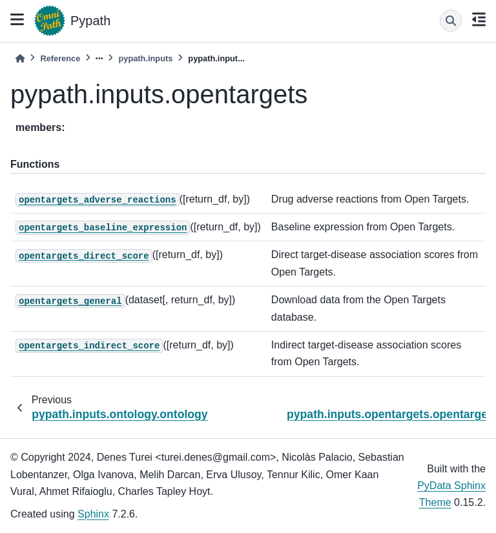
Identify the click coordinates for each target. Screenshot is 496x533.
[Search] (451, 21)
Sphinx (93, 513)
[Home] (20, 58)
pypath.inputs (145, 58)
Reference (60, 58)
